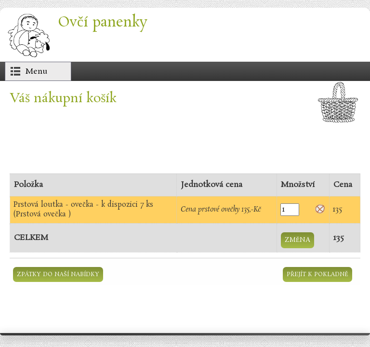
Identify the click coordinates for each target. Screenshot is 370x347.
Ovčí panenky (102, 22)
